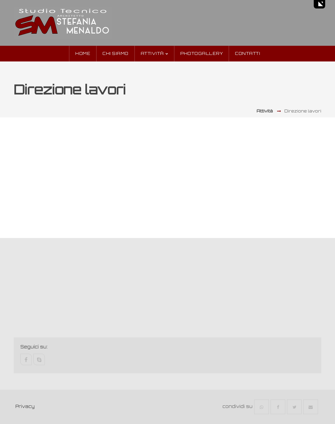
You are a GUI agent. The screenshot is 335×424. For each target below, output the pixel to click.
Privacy (25, 406)
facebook (26, 359)
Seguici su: (33, 346)
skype (39, 359)
